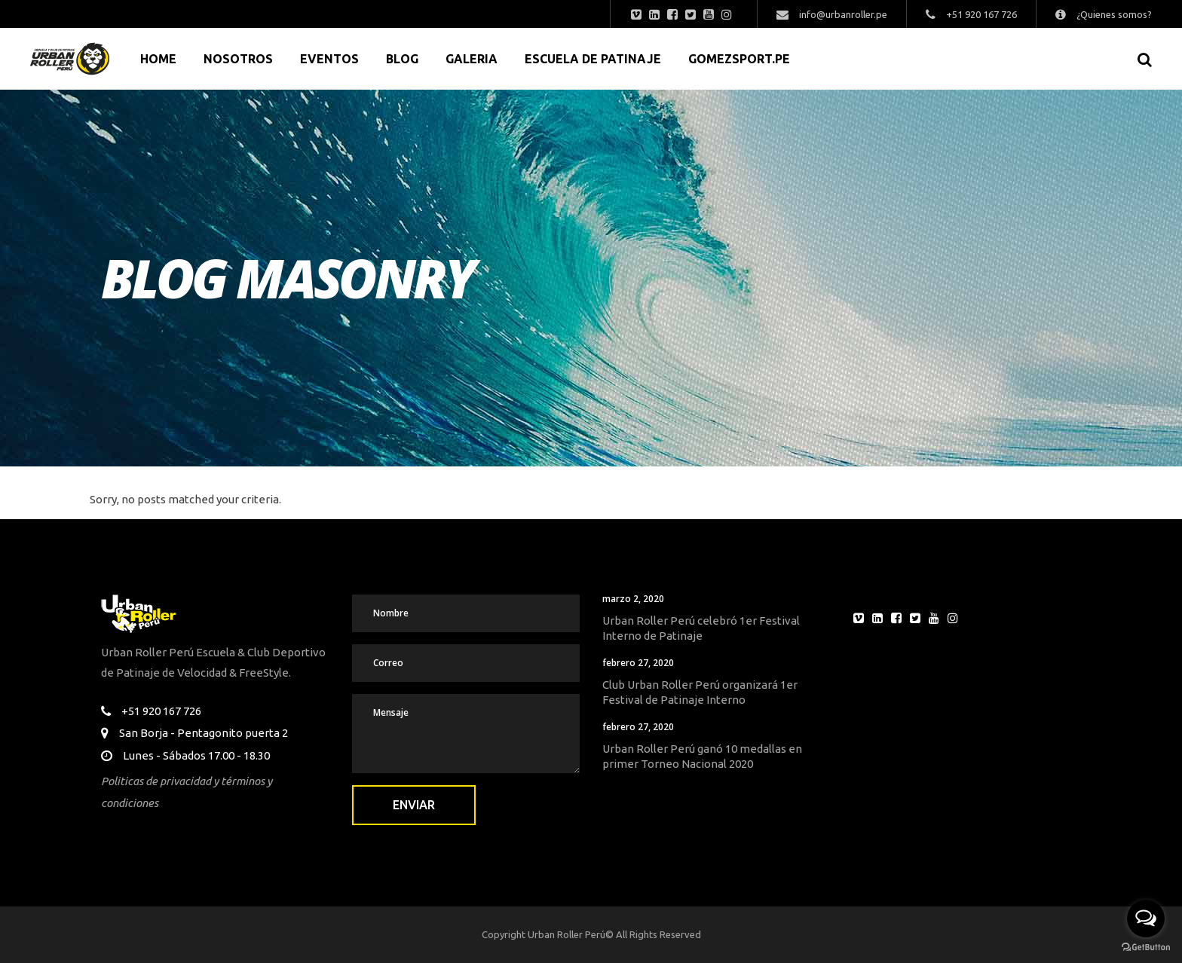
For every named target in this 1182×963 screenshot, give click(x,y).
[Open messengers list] (1146, 918)
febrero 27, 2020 (638, 662)
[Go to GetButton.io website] (1146, 947)
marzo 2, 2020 (633, 598)
